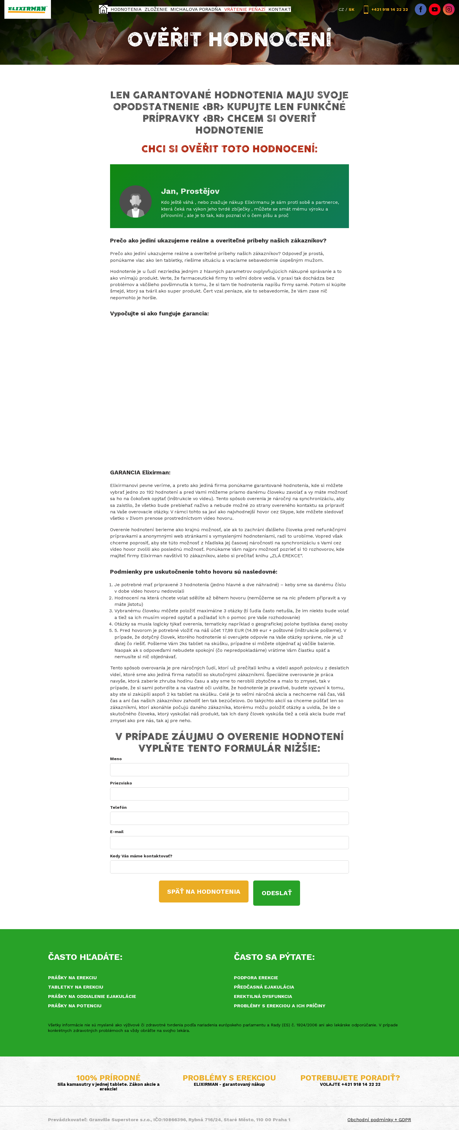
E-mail (117, 832)
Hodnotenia (125, 9)
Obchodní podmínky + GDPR (379, 1116)
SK (351, 9)
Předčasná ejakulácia (264, 984)
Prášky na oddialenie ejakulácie (92, 993)
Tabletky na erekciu (75, 984)
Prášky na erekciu (72, 974)
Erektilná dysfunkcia (263, 993)
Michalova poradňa (196, 9)
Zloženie (156, 9)
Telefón (118, 807)
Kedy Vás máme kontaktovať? (141, 856)
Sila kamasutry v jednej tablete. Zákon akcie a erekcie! (108, 1084)
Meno (116, 759)
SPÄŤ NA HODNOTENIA (201, 891)
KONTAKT (280, 9)
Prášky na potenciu (75, 1002)
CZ (341, 9)
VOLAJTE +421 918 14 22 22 (350, 1081)
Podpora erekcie (256, 974)
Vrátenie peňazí (245, 9)
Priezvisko (121, 783)
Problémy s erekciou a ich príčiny (280, 1002)
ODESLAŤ (281, 891)
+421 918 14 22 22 (385, 10)
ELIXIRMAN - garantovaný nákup (229, 1081)
